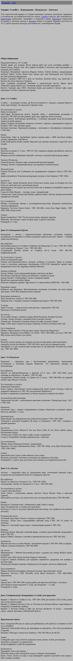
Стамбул (44, 16)
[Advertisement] (36, 42)
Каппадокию (6, 19)
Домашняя (6, 3)
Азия (14, 3)
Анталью (32, 21)
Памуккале (56, 19)
